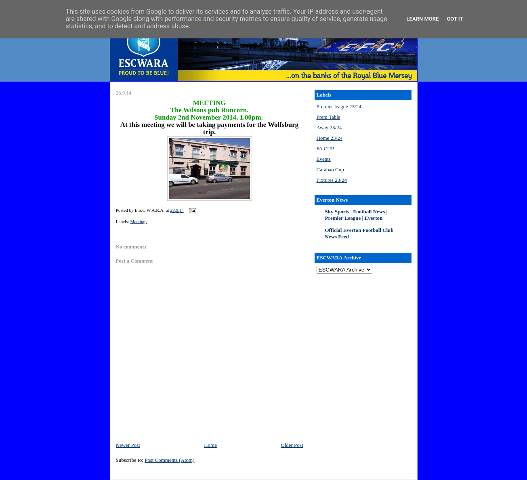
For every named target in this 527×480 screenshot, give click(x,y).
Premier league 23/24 (339, 106)
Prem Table (328, 117)
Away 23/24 (329, 127)
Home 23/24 (330, 138)
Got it (455, 19)
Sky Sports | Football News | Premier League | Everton (356, 214)
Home (210, 445)
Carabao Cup (330, 169)
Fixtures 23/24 (332, 180)
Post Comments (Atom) (170, 460)
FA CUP (325, 148)
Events (324, 159)
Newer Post (128, 445)
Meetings (138, 221)
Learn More (423, 19)
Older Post (292, 445)
